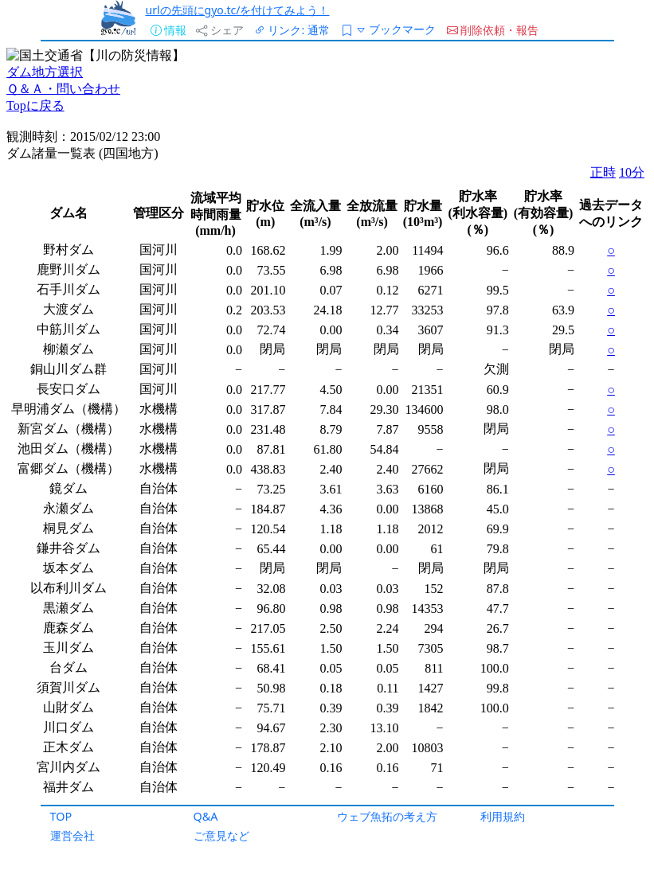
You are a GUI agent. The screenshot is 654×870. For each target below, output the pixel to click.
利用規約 (502, 816)
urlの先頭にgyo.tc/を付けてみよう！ (238, 10)
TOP (61, 816)
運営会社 (72, 835)
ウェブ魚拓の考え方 (387, 816)
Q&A (206, 816)
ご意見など (221, 835)
